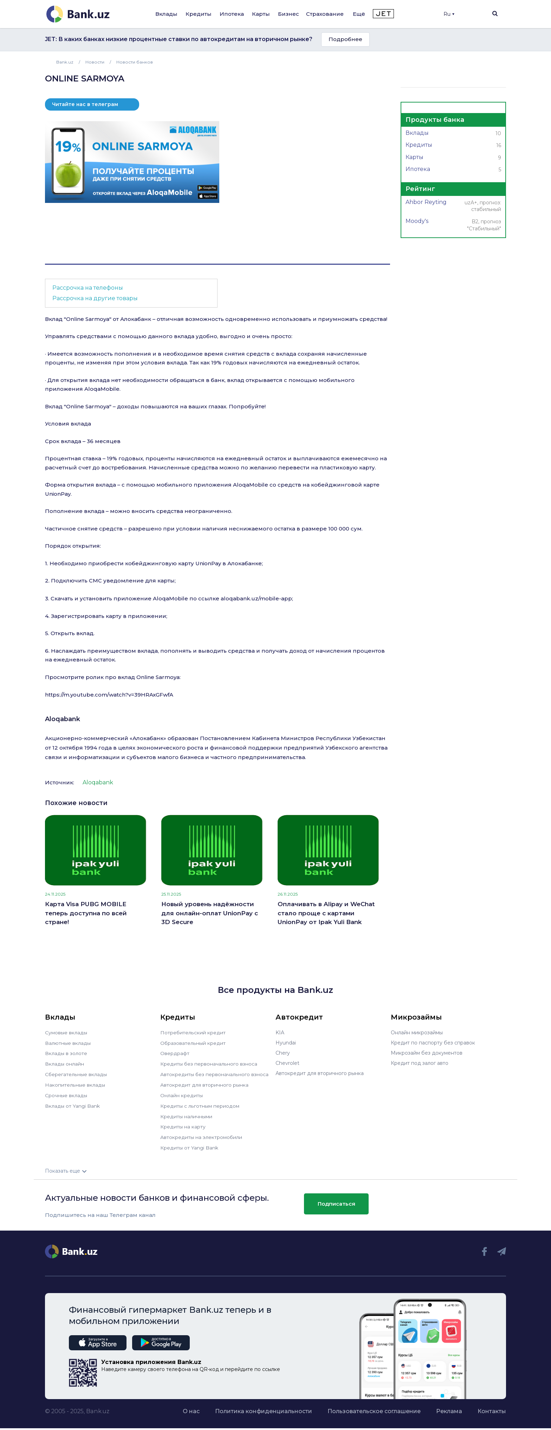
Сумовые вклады (66, 1032)
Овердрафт (174, 1053)
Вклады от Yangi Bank (72, 1104)
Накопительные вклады (75, 1083)
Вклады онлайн (64, 1063)
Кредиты (199, 14)
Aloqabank (62, 719)
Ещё (359, 14)
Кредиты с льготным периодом (199, 1104)
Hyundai (286, 1043)
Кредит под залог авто (419, 1063)
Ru (448, 14)
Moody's (453, 225)
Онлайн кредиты (181, 1093)
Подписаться (336, 1200)
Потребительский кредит (193, 1032)
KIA (280, 1032)
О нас (191, 1407)
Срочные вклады (66, 1093)
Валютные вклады (68, 1043)
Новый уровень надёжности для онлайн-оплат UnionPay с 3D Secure (209, 913)
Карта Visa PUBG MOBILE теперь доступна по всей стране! (86, 913)
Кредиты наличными (186, 1114)
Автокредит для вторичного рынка (204, 1083)
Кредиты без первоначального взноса (208, 1063)
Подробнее (345, 39)
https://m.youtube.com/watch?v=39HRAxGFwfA (109, 694)
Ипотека (232, 14)
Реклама (449, 1407)
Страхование (325, 14)
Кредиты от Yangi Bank (189, 1144)
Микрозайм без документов (426, 1053)
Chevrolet (287, 1063)
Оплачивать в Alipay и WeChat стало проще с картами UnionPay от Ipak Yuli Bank (326, 913)
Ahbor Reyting (453, 206)
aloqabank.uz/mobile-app (256, 598)
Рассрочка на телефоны (87, 287)
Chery (283, 1053)
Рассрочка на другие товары (95, 298)
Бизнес (288, 14)
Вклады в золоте (66, 1053)
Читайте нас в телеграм (85, 104)
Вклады (166, 14)
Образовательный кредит (193, 1043)
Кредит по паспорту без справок (433, 1043)
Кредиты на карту (183, 1124)
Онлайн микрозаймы (417, 1032)
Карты (261, 14)
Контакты (492, 1407)
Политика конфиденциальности (263, 1407)
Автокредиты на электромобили (201, 1134)
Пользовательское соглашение (374, 1407)
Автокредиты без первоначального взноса (214, 1073)
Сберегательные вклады (76, 1073)
